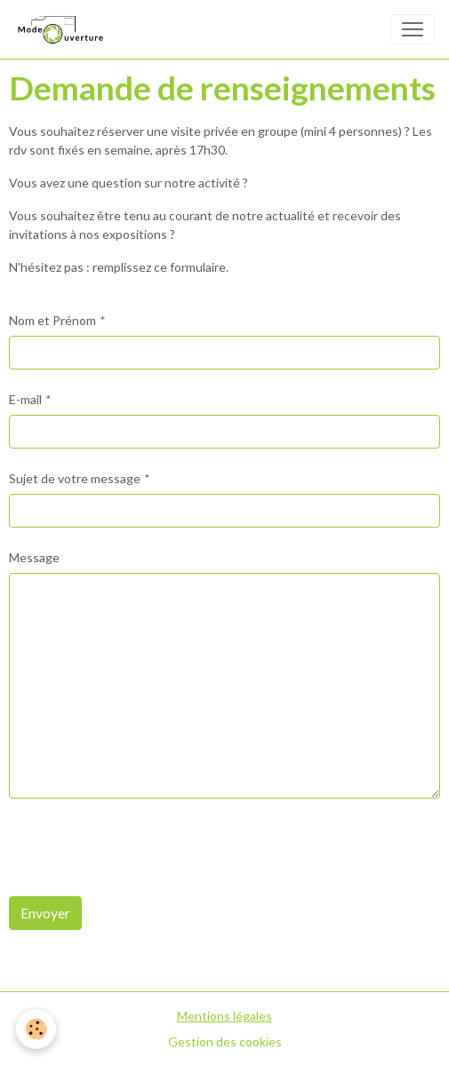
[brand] (63, 29)
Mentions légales (224, 1015)
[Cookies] (36, 1029)
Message (34, 557)
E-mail (25, 399)
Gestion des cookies (225, 1041)
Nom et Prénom (52, 320)
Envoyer (45, 912)
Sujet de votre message (74, 478)
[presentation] (144, 847)
